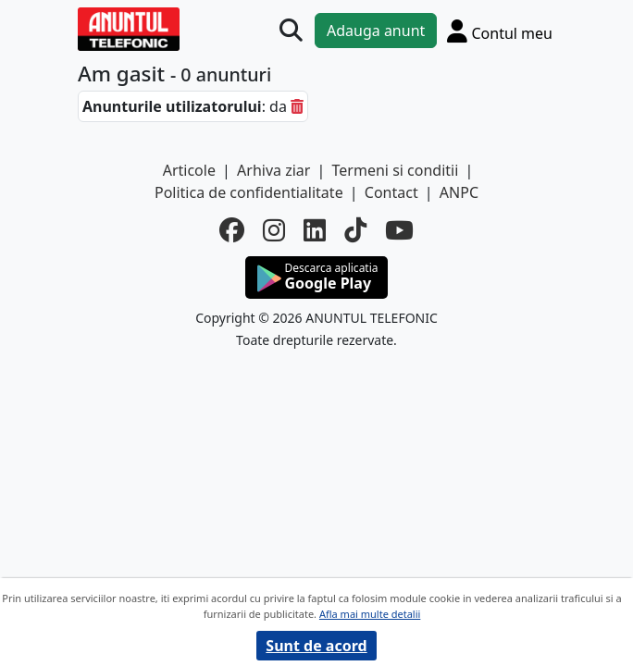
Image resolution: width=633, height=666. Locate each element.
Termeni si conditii (395, 170)
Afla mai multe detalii (369, 614)
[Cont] (499, 31)
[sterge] (297, 106)
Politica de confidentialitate (249, 192)
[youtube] (399, 230)
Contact (391, 192)
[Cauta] (291, 31)
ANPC (459, 192)
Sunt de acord (316, 645)
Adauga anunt (376, 30)
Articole (189, 170)
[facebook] (231, 230)
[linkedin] (315, 230)
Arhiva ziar (273, 170)
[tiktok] (355, 230)
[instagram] (274, 230)
